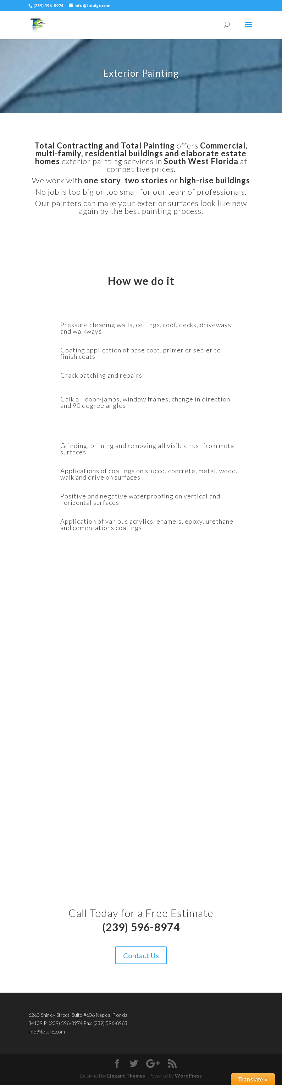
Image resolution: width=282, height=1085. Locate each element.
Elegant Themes (126, 1076)
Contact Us (141, 955)
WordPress (188, 1076)
